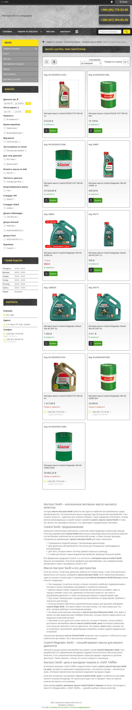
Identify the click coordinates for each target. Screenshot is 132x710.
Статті (6, 54)
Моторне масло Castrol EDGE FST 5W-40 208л (63, 184)
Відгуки (6, 69)
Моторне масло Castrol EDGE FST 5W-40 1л (63, 114)
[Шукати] (126, 32)
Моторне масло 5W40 (91, 42)
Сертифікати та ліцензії (13, 64)
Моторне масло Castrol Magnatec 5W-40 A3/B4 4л (62, 254)
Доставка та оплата (11, 79)
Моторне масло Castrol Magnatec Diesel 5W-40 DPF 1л (107, 254)
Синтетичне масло (72, 42)
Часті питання (9, 74)
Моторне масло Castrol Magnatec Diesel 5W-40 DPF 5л (107, 327)
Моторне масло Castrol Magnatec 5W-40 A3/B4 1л (107, 184)
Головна (7, 32)
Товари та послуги (27, 32)
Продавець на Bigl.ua (66, 705)
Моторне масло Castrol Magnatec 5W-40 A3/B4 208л (62, 466)
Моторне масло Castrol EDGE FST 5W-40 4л (63, 397)
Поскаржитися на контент (59, 707)
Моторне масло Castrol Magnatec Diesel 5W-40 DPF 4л (62, 327)
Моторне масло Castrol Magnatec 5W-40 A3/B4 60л (107, 397)
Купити (53, 130)
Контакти (65, 32)
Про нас (50, 32)
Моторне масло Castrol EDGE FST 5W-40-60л (108, 114)
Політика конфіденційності (80, 707)
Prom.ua (79, 703)
